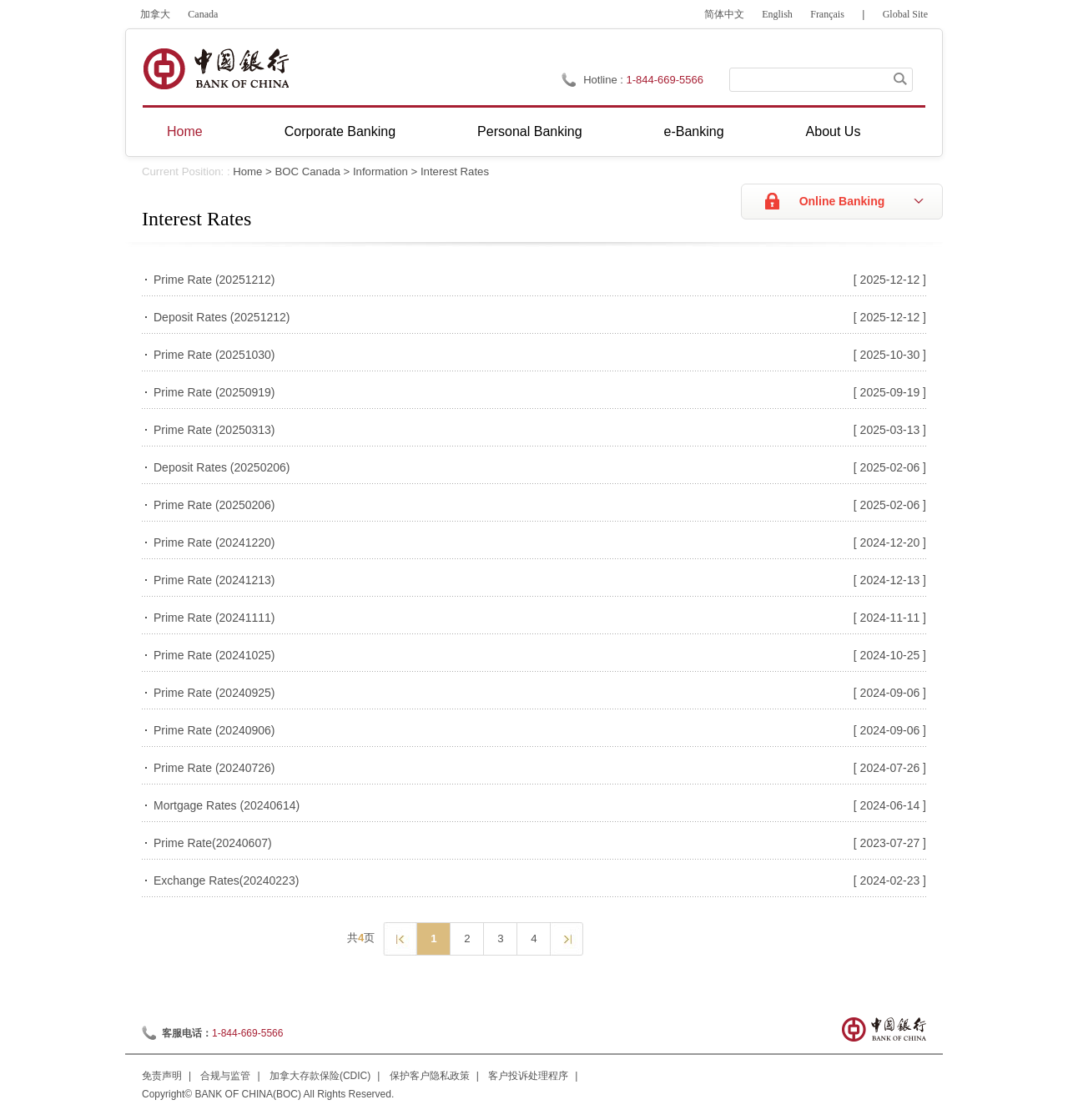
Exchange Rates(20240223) (226, 880)
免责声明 (162, 1076)
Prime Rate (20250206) (214, 505)
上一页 (399, 938)
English (777, 14)
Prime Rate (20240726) (214, 767)
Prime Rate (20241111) (214, 617)
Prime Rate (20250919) (214, 392)
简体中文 (724, 14)
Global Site (905, 14)
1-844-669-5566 (247, 1033)
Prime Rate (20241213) (214, 580)
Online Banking (842, 201)
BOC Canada (307, 171)
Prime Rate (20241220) (214, 542)
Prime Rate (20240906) (214, 730)
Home (185, 131)
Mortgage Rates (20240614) (227, 805)
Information (380, 171)
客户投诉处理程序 (528, 1076)
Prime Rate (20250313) (214, 429)
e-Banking (694, 131)
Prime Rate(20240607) (213, 843)
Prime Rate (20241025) (214, 655)
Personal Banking (529, 131)
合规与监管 (225, 1076)
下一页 (566, 938)
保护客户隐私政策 (430, 1076)
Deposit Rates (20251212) (222, 317)
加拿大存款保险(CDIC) (320, 1076)
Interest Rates (455, 171)
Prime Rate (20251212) (214, 279)
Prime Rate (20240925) (214, 692)
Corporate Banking (340, 131)
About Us (833, 131)
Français (827, 14)
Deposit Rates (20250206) (222, 467)
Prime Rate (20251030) (214, 354)
